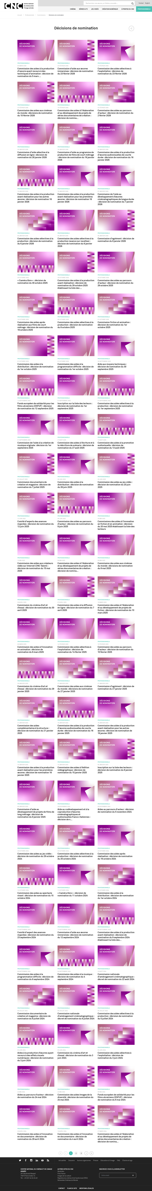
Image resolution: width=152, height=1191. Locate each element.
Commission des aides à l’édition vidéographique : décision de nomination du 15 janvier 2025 (73, 770)
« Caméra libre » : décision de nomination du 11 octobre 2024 (73, 894)
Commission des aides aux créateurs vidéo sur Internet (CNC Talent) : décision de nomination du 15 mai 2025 (35, 567)
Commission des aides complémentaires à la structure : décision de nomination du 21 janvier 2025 (35, 729)
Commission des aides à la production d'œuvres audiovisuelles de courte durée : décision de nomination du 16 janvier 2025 (76, 729)
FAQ (118, 1160)
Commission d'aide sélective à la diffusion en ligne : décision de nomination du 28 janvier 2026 (33, 155)
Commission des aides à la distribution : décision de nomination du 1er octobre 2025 (35, 366)
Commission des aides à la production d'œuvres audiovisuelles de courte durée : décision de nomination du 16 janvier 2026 (116, 156)
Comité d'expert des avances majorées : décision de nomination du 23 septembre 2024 (35, 935)
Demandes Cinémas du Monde (68, 1180)
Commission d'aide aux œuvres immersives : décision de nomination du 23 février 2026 (75, 71)
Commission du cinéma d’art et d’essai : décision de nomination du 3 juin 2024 (75, 1055)
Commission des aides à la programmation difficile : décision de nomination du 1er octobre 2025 (76, 366)
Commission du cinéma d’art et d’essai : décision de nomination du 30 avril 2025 (35, 607)
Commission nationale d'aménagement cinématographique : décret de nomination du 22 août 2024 (116, 977)
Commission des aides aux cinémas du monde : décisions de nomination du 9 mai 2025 (115, 566)
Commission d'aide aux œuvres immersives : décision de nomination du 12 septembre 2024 (75, 935)
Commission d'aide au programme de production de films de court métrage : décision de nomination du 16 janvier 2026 (76, 156)
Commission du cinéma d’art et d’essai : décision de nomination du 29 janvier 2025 (35, 689)
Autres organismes (84, 1160)
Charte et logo (127, 1160)
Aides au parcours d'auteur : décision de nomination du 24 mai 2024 (35, 1096)
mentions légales (86, 1188)
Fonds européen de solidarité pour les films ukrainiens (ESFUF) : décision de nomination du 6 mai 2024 (116, 1097)
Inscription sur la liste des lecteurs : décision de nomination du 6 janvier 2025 (115, 770)
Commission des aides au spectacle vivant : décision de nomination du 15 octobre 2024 (35, 895)
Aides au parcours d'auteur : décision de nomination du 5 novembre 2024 (116, 810)
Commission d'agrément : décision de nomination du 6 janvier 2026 (116, 239)
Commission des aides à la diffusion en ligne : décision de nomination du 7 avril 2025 (76, 607)
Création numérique (110, 9)
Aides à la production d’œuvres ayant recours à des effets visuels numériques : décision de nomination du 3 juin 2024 (35, 1056)
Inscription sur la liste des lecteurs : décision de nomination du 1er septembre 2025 (75, 406)
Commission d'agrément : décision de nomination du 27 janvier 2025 (116, 687)
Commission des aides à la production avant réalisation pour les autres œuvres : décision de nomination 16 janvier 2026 (35, 198)
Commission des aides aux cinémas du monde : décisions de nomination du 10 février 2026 (34, 113)
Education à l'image (108, 1160)
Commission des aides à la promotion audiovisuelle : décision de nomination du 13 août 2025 (116, 445)
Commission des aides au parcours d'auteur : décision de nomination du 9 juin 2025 (75, 524)
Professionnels (144, 9)
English (147, 3)
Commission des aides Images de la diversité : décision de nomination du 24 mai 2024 (75, 1097)
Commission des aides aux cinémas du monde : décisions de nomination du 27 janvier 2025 (75, 689)
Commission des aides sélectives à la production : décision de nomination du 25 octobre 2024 (75, 856)
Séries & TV (83, 9)
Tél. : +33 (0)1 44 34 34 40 (29, 1178)
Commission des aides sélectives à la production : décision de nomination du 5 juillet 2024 (116, 1016)
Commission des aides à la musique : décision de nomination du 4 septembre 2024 (75, 977)
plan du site (72, 1188)
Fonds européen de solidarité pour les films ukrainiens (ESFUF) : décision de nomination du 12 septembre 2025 (35, 406)
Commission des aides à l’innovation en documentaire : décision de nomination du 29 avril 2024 (35, 1136)
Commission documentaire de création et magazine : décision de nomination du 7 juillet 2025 (34, 484)
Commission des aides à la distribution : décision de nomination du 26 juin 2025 (76, 484)
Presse (95, 1160)
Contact (141, 3)
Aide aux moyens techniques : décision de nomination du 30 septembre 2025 (112, 366)
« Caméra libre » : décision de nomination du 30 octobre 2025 (32, 281)
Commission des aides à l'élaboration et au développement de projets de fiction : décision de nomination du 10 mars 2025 (116, 609)
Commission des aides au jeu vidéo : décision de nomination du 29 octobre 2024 (35, 856)
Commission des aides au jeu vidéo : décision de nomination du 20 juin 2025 (115, 484)
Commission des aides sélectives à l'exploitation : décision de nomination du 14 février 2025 (74, 649)
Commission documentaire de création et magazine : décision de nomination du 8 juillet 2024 (34, 1016)
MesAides (61, 1171)
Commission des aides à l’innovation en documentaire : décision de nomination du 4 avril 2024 (75, 1136)
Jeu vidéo (95, 9)
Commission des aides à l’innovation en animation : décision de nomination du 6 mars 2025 (35, 649)
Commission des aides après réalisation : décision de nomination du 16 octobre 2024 (115, 856)
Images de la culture (64, 1176)
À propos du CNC (127, 9)
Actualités (62, 1160)
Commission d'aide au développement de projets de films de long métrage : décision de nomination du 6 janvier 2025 (35, 813)
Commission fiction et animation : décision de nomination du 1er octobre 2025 (114, 325)
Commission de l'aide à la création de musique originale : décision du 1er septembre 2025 (35, 445)
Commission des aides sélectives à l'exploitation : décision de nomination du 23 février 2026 (114, 71)
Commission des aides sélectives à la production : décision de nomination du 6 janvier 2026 (35, 241)
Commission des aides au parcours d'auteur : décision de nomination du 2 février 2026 (115, 113)
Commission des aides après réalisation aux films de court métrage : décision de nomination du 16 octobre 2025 (35, 326)
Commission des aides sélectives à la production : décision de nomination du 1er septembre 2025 (116, 406)
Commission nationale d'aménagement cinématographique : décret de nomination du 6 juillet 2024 (76, 1016)
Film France (61, 1173)
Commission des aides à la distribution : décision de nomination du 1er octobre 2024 (116, 895)
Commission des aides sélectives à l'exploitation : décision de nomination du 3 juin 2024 (114, 1055)
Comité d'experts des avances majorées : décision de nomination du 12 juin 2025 (35, 524)
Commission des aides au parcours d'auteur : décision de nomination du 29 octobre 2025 (115, 283)
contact (61, 1188)
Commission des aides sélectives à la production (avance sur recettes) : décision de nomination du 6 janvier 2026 (75, 242)
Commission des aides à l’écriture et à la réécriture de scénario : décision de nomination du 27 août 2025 (76, 445)
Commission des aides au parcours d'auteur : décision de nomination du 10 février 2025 (115, 649)
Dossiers (71, 1160)
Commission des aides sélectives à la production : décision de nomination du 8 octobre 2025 (75, 325)
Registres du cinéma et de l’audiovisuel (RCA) (73, 1178)
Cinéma (73, 9)
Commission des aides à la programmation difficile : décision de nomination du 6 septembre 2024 (35, 977)
